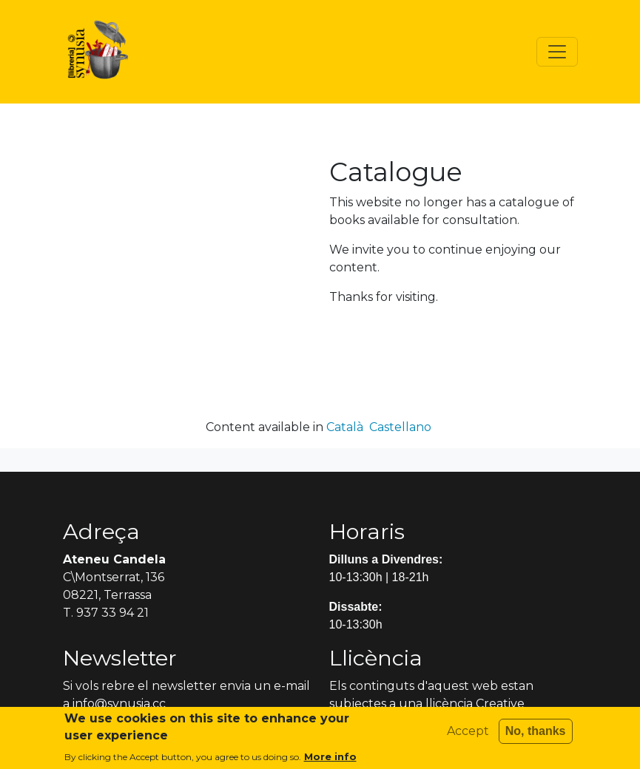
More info (330, 761)
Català (344, 427)
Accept (468, 735)
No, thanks (535, 735)
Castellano (400, 427)
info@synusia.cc (119, 704)
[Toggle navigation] (557, 52)
